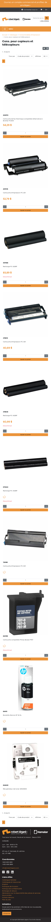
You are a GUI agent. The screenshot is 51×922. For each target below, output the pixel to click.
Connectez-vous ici (29, 9)
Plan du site (6, 899)
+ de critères (44, 21)
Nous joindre (6, 895)
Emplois (5, 884)
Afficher (38, 56)
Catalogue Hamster (9, 880)
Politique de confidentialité (12, 889)
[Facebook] (8, 872)
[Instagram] (3, 872)
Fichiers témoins (8, 897)
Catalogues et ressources (11, 882)
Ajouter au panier (25, 136)
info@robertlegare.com (10, 868)
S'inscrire (6, 913)
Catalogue (13, 35)
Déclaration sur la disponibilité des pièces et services (21, 893)
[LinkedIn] (12, 872)
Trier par (12, 56)
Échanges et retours (9, 891)
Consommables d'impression (29, 35)
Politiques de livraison (10, 886)
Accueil (4, 35)
